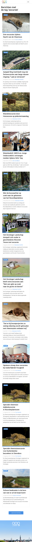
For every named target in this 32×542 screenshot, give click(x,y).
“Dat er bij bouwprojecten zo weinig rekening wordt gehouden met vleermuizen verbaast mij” (16, 325)
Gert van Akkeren (18, 39)
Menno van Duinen (17, 495)
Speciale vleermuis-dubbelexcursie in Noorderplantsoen (11, 407)
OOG (4, 2)
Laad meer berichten (16, 512)
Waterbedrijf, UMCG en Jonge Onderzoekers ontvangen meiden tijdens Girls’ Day (15, 155)
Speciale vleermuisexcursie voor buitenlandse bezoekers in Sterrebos (14, 450)
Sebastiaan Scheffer (19, 79)
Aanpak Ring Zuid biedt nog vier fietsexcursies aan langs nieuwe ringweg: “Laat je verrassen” (16, 74)
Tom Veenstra (18, 370)
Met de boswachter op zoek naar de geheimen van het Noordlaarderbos (13, 195)
